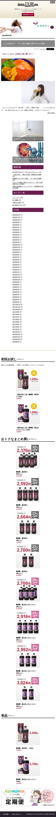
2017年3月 (15, 327)
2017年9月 (15, 312)
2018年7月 (15, 287)
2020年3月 (15, 237)
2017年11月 (16, 307)
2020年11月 (16, 217)
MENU (52, 2)
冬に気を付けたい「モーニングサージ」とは (26, 172)
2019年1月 (15, 272)
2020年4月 (15, 235)
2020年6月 (15, 230)
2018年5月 (15, 292)
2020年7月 (15, 227)
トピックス (43, 49)
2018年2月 (15, 299)
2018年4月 (15, 294)
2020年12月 (16, 215)
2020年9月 (15, 222)
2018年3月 (15, 297)
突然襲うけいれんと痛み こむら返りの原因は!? (26, 179)
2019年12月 (16, 244)
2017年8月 (15, 314)
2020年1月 (15, 242)
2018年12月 (16, 274)
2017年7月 (15, 317)
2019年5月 (15, 262)
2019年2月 (15, 269)
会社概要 (6, 814)
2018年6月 (15, 289)
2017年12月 (16, 304)
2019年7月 (15, 257)
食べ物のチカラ (17, 205)
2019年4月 (15, 264)
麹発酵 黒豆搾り (28, 4)
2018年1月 (15, 302)
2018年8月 (15, 284)
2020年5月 (15, 232)
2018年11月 (16, 277)
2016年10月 (16, 339)
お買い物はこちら (28, 14)
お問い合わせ (16, 814)
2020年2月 (15, 239)
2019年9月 (15, 252)
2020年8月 (15, 225)
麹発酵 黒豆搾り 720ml (24, 748)
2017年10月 (16, 309)
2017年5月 (15, 322)
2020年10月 (16, 220)
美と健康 (15, 200)
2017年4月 (15, 324)
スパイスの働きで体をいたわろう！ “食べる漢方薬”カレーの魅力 (27, 183)
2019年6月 (15, 259)
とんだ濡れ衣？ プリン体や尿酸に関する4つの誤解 (24, 44)
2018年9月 (15, 282)
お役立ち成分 (16, 202)
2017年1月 (15, 332)
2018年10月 (16, 279)
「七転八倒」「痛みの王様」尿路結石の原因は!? (26, 175)
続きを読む (51, 113)
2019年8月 (15, 254)
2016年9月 (15, 342)
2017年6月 (15, 319)
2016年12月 (16, 334)
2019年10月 (16, 249)
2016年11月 (16, 337)
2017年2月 (15, 329)
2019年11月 (16, 247)
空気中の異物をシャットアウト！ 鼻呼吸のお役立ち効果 (27, 187)
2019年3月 (15, 267)
